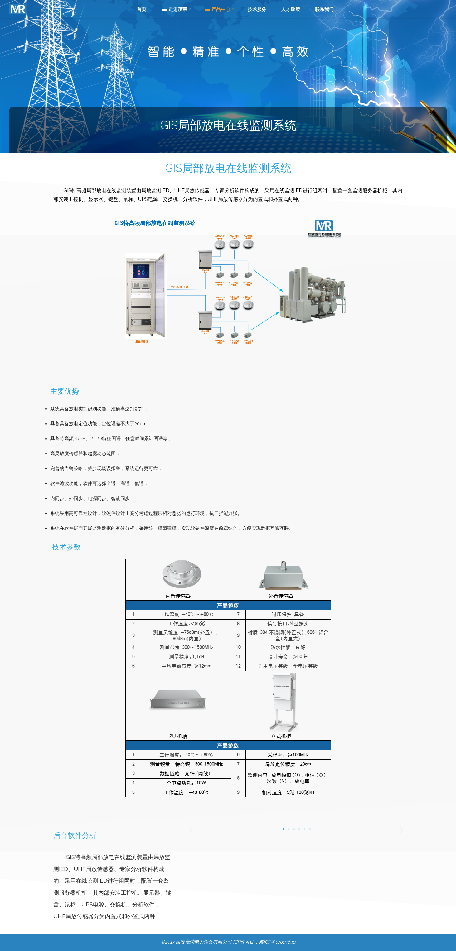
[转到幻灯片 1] (283, 829)
